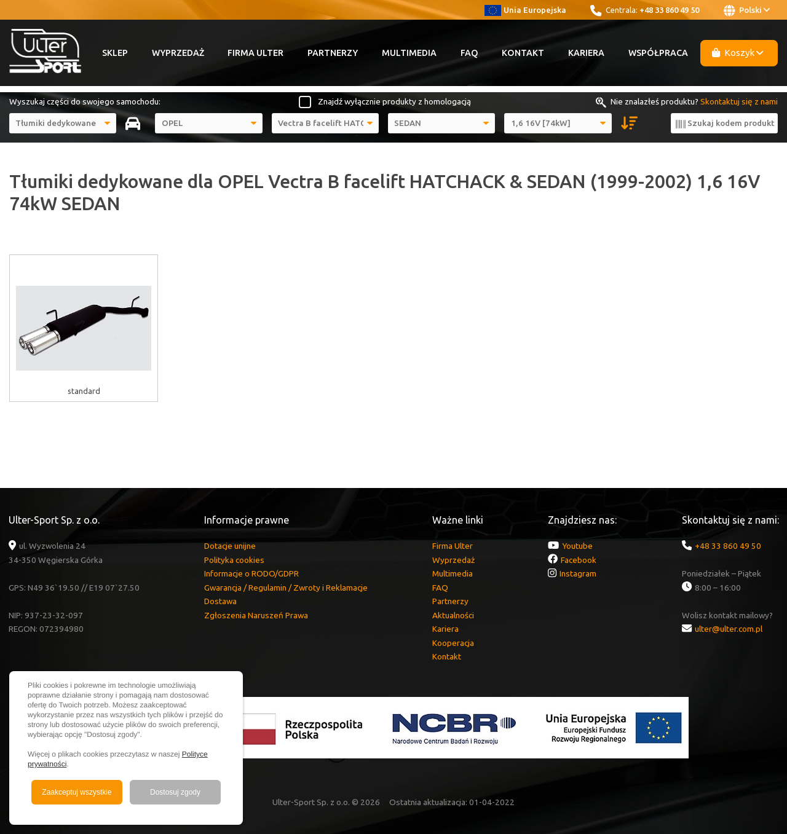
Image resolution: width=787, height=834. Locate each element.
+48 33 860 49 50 (669, 10)
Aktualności (453, 615)
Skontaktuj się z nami (739, 101)
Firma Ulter (255, 53)
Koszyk (738, 52)
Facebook (578, 560)
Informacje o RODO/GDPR (251, 573)
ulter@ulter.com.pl (728, 629)
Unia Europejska (525, 10)
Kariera (586, 53)
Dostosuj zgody (175, 792)
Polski (747, 10)
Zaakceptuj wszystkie (76, 792)
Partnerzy (332, 53)
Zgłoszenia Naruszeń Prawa (256, 615)
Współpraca (658, 53)
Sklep (115, 53)
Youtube (577, 546)
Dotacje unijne (230, 546)
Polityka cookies (234, 560)
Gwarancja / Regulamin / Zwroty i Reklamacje (286, 587)
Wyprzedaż (178, 53)
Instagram (578, 573)
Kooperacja (453, 643)
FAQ (469, 53)
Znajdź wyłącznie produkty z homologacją (394, 101)
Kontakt (523, 53)
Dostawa (220, 601)
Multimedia (409, 53)
